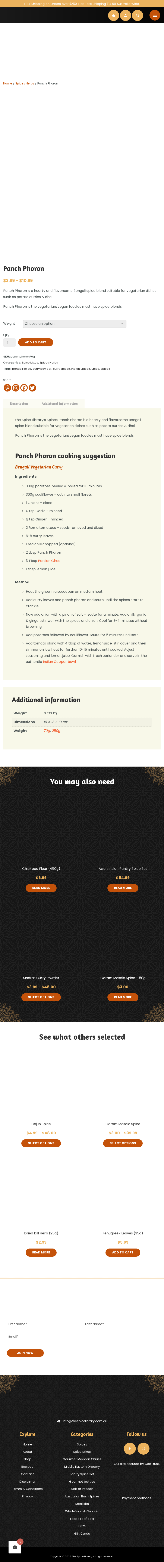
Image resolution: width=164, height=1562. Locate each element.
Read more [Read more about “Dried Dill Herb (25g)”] (41, 1252)
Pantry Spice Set (82, 1474)
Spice (95, 369)
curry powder (42, 369)
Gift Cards (82, 1533)
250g (56, 730)
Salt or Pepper (82, 1489)
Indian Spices (80, 369)
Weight (9, 323)
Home (7, 83)
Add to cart (35, 342)
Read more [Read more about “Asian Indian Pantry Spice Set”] (123, 888)
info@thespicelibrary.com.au (82, 1421)
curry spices (61, 369)
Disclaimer (27, 1481)
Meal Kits (82, 1503)
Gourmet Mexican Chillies (82, 1459)
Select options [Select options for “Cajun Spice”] (41, 1143)
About (27, 1452)
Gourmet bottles (82, 1481)
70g (47, 730)
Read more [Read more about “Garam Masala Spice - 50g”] (123, 997)
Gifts (82, 1526)
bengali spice (21, 369)
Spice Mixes (30, 362)
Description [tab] (19, 403)
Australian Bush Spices (82, 1496)
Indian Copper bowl (59, 661)
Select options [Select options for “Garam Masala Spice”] (123, 1143)
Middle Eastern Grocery (82, 1466)
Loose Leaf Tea (82, 1518)
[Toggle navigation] (154, 15)
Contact (27, 1474)
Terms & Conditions (27, 1489)
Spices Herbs (24, 83)
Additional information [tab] (60, 403)
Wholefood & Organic (82, 1511)
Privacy (27, 1496)
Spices (82, 1444)
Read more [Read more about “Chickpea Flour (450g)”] (41, 888)
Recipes (27, 1466)
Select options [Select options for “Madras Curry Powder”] (41, 997)
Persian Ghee (49, 560)
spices (105, 369)
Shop (27, 1459)
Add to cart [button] (122, 1252)
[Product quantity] (9, 342)
